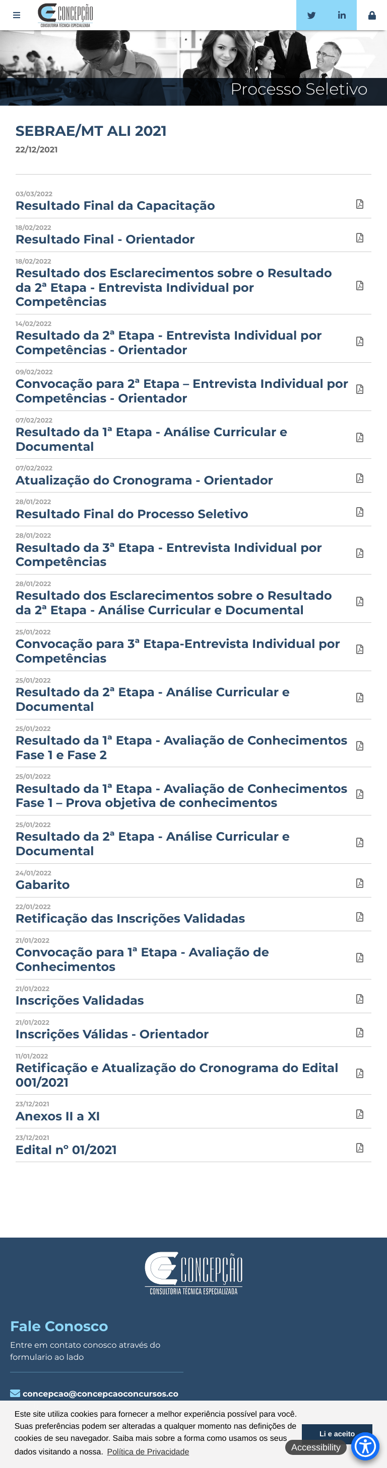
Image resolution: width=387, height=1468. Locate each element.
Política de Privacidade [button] (148, 1452)
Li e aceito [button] (337, 1434)
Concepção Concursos (67, 15)
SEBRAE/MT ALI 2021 (91, 131)
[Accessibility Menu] (365, 1446)
